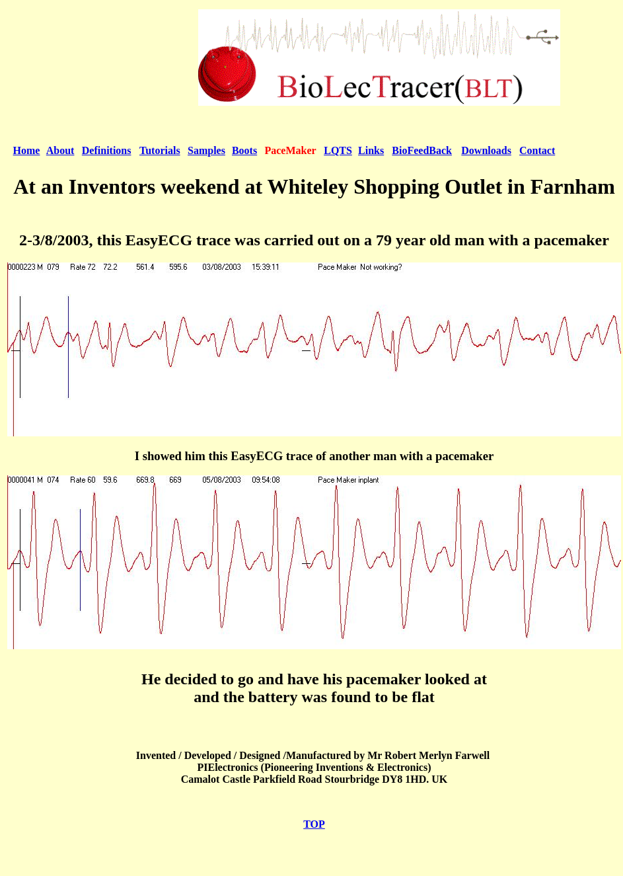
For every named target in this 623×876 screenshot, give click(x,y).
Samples (206, 150)
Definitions (106, 150)
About (60, 150)
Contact (537, 150)
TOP (314, 824)
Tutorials (159, 150)
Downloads (486, 150)
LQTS (338, 150)
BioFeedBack (422, 150)
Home (26, 150)
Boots (244, 150)
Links (371, 150)
